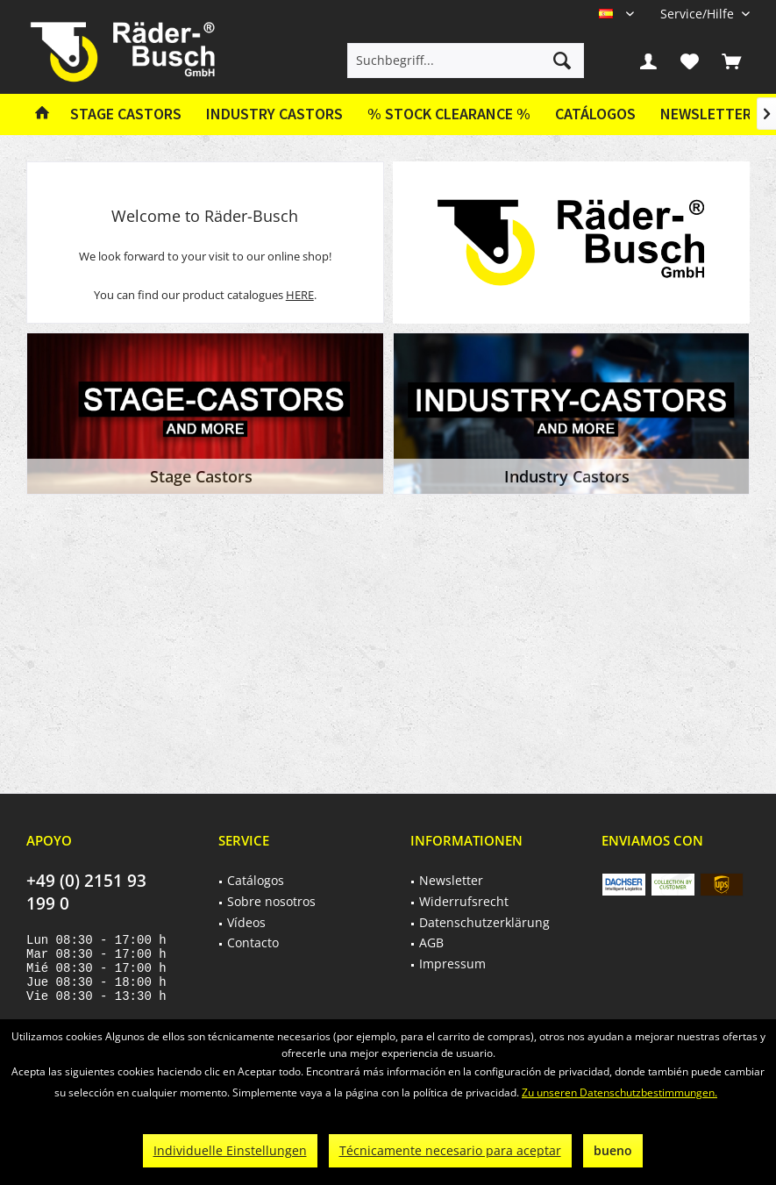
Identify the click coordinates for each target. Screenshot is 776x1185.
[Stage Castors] (126, 114)
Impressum (452, 963)
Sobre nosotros (271, 901)
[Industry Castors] (274, 114)
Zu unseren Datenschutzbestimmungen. (619, 1092)
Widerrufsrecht (464, 901)
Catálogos (595, 114)
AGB (431, 942)
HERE (300, 295)
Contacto (253, 942)
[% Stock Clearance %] (449, 114)
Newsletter (705, 114)
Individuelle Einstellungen (230, 1150)
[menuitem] (698, 14)
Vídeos (246, 922)
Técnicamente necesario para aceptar (450, 1150)
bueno (613, 1150)
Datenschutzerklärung (484, 922)
